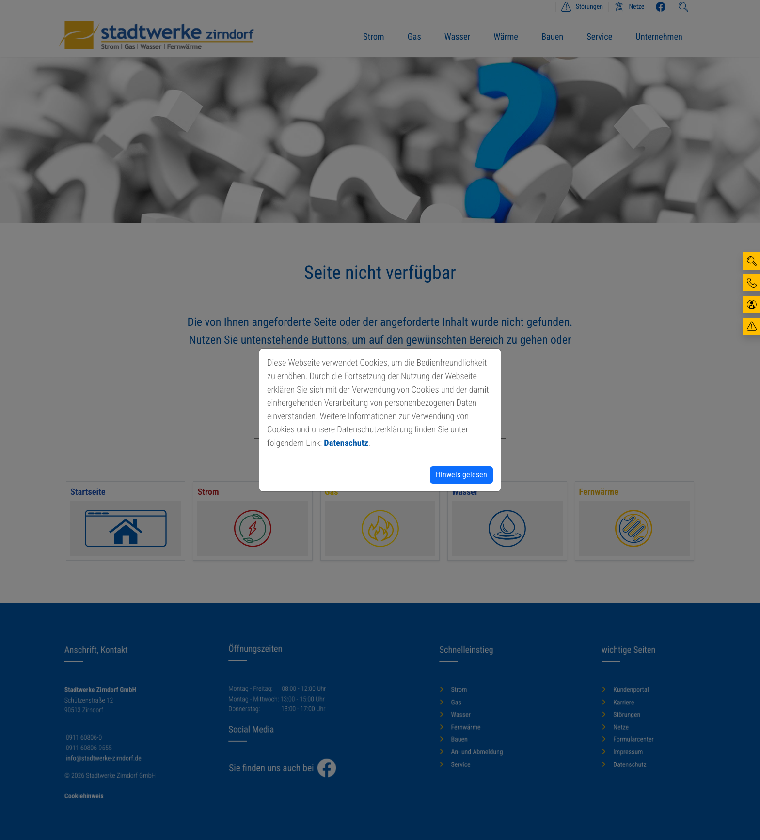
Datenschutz (346, 443)
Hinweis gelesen (461, 474)
